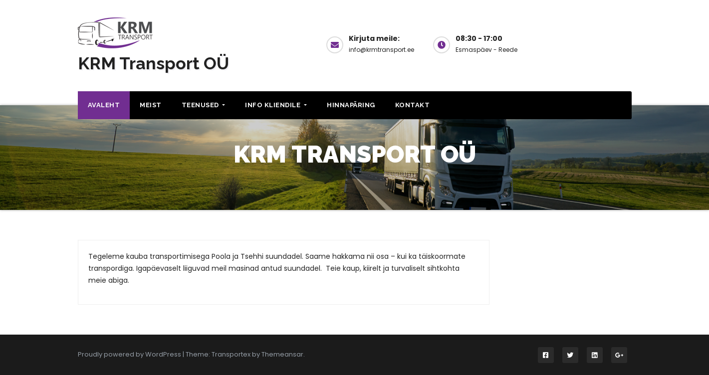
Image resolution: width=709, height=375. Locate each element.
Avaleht (104, 105)
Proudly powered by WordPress (130, 354)
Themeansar (282, 354)
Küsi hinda (591, 43)
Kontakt (412, 105)
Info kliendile (276, 105)
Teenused (204, 105)
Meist (151, 105)
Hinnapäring (351, 105)
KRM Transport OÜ (153, 63)
